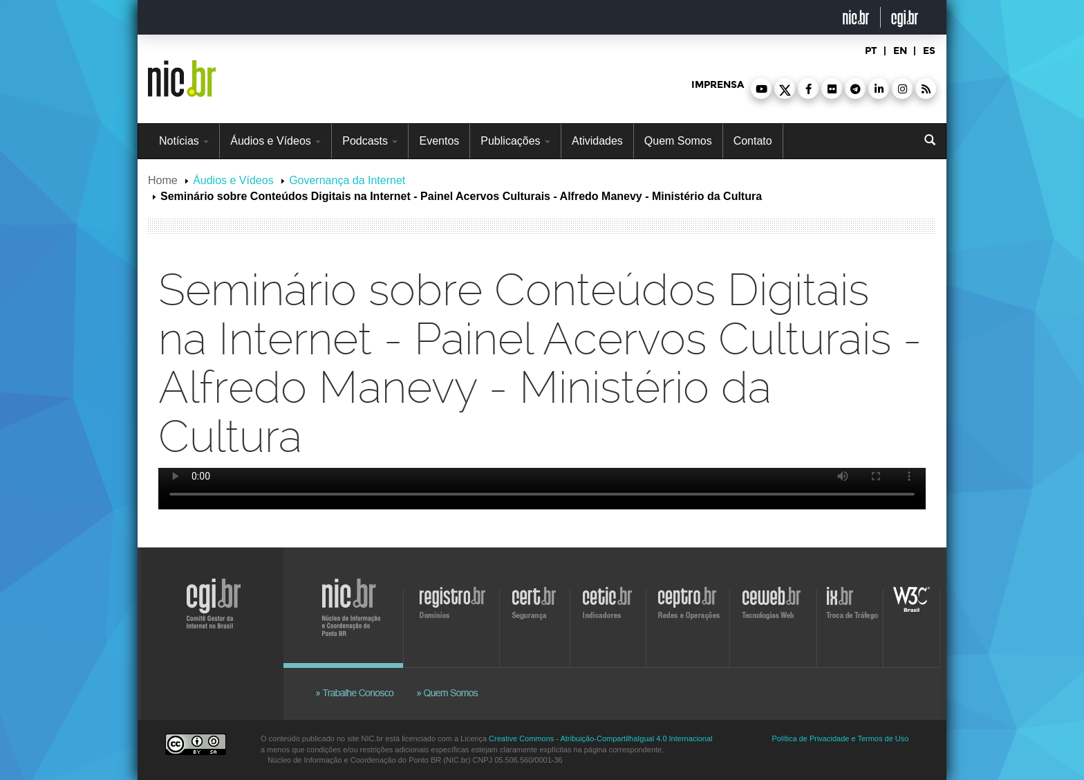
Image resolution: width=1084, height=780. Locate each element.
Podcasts (370, 141)
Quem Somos (678, 141)
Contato (752, 141)
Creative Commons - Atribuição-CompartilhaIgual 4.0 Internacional (600, 738)
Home (163, 180)
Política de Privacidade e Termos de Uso (840, 738)
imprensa (717, 85)
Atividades (597, 141)
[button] (761, 88)
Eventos (439, 141)
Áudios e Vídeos (275, 141)
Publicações (515, 141)
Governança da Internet (347, 180)
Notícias (184, 141)
